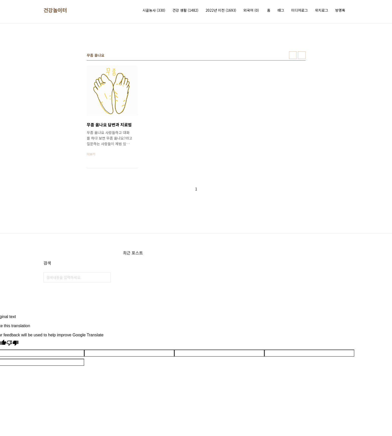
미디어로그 (299, 10)
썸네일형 (293, 55)
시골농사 (153, 10)
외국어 (251, 10)
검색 (105, 277)
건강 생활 (185, 10)
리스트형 (302, 55)
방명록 (340, 10)
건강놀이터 (55, 10)
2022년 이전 (221, 10)
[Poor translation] (12, 343)
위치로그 (321, 10)
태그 (281, 10)
